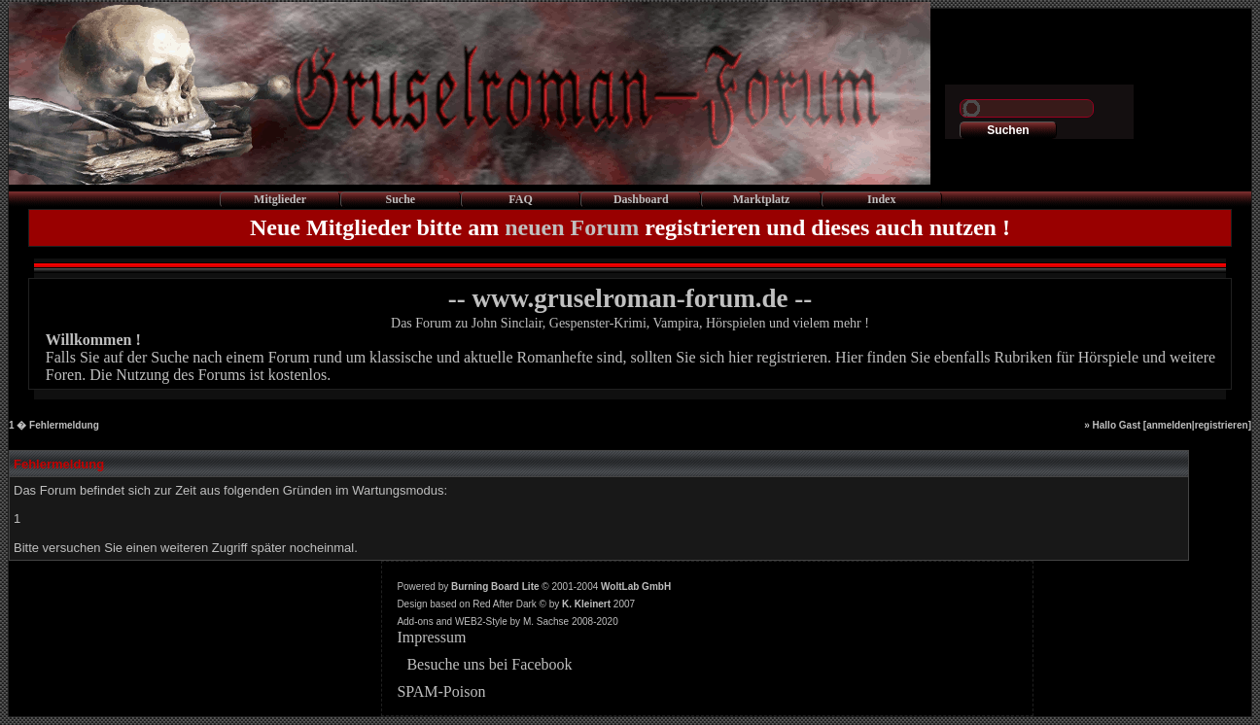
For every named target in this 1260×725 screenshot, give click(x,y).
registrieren (1221, 425)
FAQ (520, 199)
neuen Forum (572, 227)
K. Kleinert (586, 604)
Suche (400, 199)
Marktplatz (761, 199)
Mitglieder (280, 199)
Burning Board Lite (495, 586)
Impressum (431, 637)
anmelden (1169, 425)
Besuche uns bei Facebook (489, 664)
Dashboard (641, 199)
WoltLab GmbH (636, 586)
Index (881, 199)
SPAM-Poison (441, 691)
